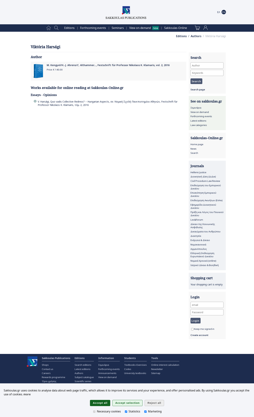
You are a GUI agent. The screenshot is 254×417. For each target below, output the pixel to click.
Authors (196, 36)
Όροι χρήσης (49, 381)
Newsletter (157, 369)
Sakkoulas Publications (56, 358)
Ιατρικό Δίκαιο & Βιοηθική (204, 265)
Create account (199, 335)
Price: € (55, 69)
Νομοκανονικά (198, 244)
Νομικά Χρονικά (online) (203, 260)
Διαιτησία (195, 235)
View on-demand (140, 28)
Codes (127, 369)
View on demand (199, 112)
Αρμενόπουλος (198, 249)
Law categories (198, 125)
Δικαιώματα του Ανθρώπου (205, 231)
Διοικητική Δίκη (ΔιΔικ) (203, 176)
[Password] (206, 312)
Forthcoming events (93, 28)
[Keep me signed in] (192, 329)
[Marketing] (145, 411)
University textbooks (135, 373)
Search (194, 153)
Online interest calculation (165, 364)
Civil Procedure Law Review (205, 181)
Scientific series (83, 381)
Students (130, 358)
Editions (69, 28)
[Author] (206, 65)
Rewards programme (53, 377)
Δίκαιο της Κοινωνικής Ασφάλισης (202, 226)
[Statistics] (126, 411)
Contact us (47, 369)
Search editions (83, 364)
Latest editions (198, 120)
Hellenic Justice (198, 172)
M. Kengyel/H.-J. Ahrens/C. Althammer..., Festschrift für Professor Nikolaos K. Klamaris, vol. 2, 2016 (108, 65)
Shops (45, 364)
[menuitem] (48, 28)
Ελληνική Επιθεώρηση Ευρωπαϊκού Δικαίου (202, 255)
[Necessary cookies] (94, 411)
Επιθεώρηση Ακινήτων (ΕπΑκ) (206, 200)
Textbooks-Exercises (135, 364)
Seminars (118, 28)
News (193, 148)
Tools (154, 358)
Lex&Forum (196, 219)
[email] (206, 305)
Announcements (107, 373)
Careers (46, 373)
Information (106, 358)
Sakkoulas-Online (175, 28)
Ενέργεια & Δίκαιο (200, 240)
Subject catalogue (84, 377)
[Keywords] (206, 73)
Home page (196, 144)
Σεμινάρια (195, 107)
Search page (197, 89)
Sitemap (155, 373)
